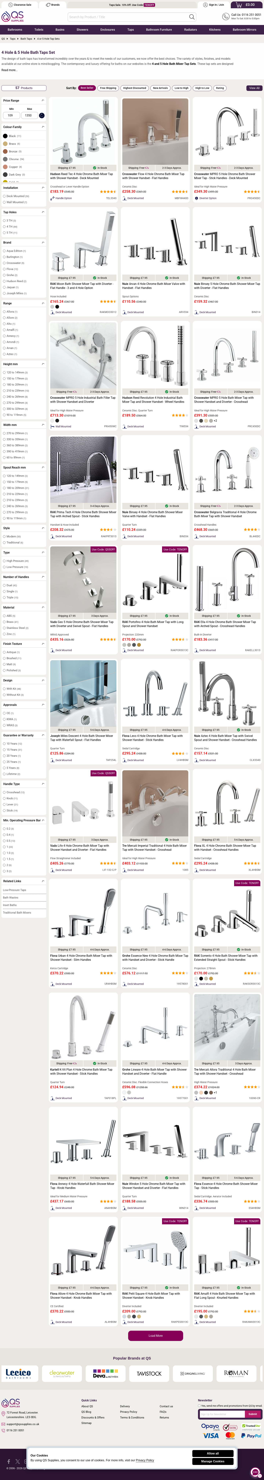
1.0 (10, 853)
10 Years (14, 743)
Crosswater (15, 263)
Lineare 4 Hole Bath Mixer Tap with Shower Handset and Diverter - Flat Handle (154, 1071)
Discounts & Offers (92, 1417)
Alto (11, 323)
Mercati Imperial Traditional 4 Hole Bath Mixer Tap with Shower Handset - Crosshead (154, 847)
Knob (12, 798)
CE (10, 713)
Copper (15, 167)
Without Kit (15, 694)
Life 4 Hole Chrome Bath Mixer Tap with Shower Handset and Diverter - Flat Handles (79, 847)
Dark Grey (17, 174)
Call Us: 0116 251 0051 (246, 15)
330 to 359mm (17, 439)
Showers (82, 29)
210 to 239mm (18, 390)
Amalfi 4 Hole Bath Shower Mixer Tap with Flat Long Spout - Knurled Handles (224, 1295)
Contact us (166, 1406)
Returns (164, 1417)
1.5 (10, 859)
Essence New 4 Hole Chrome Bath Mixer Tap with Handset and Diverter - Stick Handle (155, 958)
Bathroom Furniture (159, 29)
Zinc (11, 634)
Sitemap (86, 1423)
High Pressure (18, 561)
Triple (12, 597)
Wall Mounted (17, 202)
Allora (12, 311)
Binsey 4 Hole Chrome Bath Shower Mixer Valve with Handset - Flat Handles (152, 514)
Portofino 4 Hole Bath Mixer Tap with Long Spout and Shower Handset (153, 624)
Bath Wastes (10, 897)
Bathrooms (15, 29)
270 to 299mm (17, 402)
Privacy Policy (128, 1412)
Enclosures (107, 29)
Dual (12, 585)
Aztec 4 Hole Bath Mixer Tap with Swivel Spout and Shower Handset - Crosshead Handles (225, 738)
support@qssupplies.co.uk (20, 1424)
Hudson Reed (16, 281)
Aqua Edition (16, 251)
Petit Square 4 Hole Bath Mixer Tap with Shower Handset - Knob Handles (151, 1295)
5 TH (12, 232)
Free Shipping (108, 88)
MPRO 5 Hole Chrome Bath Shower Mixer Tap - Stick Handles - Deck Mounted (224, 176)
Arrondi (13, 342)
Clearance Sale (19, 5)
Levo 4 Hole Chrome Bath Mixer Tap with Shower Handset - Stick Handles (152, 738)
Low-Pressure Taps (14, 890)
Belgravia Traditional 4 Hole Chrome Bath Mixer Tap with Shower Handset (225, 514)
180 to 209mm (17, 384)
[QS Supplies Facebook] (8, 1461)
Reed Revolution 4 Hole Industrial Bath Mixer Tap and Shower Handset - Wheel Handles (153, 400)
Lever (12, 804)
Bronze (15, 151)
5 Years (13, 768)
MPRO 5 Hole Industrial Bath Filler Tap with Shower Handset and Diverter (82, 400)
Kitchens (215, 29)
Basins (60, 29)
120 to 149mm (17, 372)
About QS (87, 1406)
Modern (14, 536)
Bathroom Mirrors (244, 29)
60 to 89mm (16, 457)
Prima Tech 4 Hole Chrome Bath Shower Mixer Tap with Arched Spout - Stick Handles (83, 514)
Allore (12, 317)
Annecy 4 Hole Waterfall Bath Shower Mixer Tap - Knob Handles (82, 1186)
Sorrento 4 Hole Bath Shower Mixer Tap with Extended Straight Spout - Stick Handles (226, 958)
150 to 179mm (17, 378)
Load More (156, 1335)
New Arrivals (160, 88)
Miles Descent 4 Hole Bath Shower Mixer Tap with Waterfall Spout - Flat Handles (81, 738)
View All (254, 88)
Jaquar (13, 287)
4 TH (12, 226)
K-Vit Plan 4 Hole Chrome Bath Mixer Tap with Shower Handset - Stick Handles (81, 1071)
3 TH (11, 220)
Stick (12, 810)
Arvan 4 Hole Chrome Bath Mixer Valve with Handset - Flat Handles (153, 286)
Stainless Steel (17, 628)
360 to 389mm (17, 445)
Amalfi (12, 330)
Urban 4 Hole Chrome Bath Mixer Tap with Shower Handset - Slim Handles (81, 958)
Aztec (12, 354)
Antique (13, 652)
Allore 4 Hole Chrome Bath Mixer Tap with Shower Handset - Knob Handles (81, 1295)
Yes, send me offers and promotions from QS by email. (232, 1405)
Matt (11, 664)
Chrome (16, 159)
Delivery (125, 1406)
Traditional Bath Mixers (17, 912)
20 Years (14, 755)
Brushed (14, 658)
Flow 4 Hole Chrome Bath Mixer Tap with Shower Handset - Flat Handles (153, 176)
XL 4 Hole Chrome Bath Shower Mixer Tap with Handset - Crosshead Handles (225, 847)
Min (11, 108)
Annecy (13, 336)
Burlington (15, 257)
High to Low (202, 88)
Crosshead (16, 792)
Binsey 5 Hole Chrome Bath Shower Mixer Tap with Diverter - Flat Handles (227, 286)
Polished (14, 670)
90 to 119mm (16, 415)
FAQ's (163, 1412)
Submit (253, 1414)
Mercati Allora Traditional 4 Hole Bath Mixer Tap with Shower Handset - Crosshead (225, 1071)
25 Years (14, 762)
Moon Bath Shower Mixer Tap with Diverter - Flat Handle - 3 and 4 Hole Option (81, 286)
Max (29, 108)
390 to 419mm (17, 451)
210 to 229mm (17, 494)
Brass (14, 143)
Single (12, 591)
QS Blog (86, 1412)
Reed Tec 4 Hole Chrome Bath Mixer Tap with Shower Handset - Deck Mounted (81, 176)
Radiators (190, 29)
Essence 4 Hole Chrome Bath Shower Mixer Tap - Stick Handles (226, 1186)
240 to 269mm (17, 396)
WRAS (12, 725)
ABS (11, 615)
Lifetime (13, 774)
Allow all (213, 1453)
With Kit (14, 688)
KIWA (12, 719)
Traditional (15, 542)
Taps (130, 29)
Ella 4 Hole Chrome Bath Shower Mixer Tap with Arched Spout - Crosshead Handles (225, 624)
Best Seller (87, 87)
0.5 (11, 840)
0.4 (10, 834)
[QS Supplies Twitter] (17, 1461)
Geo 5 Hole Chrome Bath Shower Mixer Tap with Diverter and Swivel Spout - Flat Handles (81, 624)
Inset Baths (10, 905)
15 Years (14, 749)
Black (15, 136)
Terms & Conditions (132, 1417)
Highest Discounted (134, 88)
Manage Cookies (212, 1461)
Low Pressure (17, 567)
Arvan (12, 348)
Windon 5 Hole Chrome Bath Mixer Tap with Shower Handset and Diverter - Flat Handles (153, 1186)
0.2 (10, 828)
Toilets (38, 29)
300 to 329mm (17, 408)
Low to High (181, 88)
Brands (53, 5)
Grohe (12, 275)
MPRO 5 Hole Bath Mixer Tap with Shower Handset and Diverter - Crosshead (224, 400)
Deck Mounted (18, 196)
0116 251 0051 (12, 1430)
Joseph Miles (17, 293)
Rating (220, 88)
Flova (12, 269)
